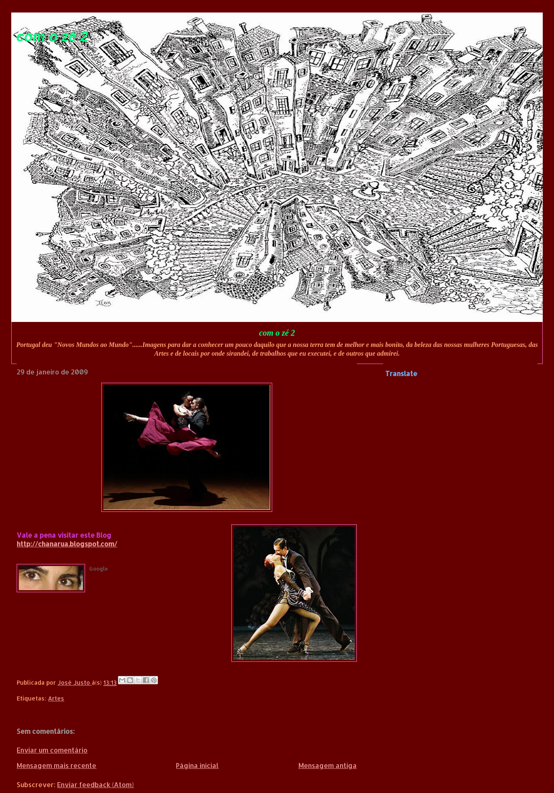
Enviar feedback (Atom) (95, 784)
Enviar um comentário (52, 750)
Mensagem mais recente (56, 765)
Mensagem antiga (327, 765)
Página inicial (197, 765)
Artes (56, 698)
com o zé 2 (52, 36)
